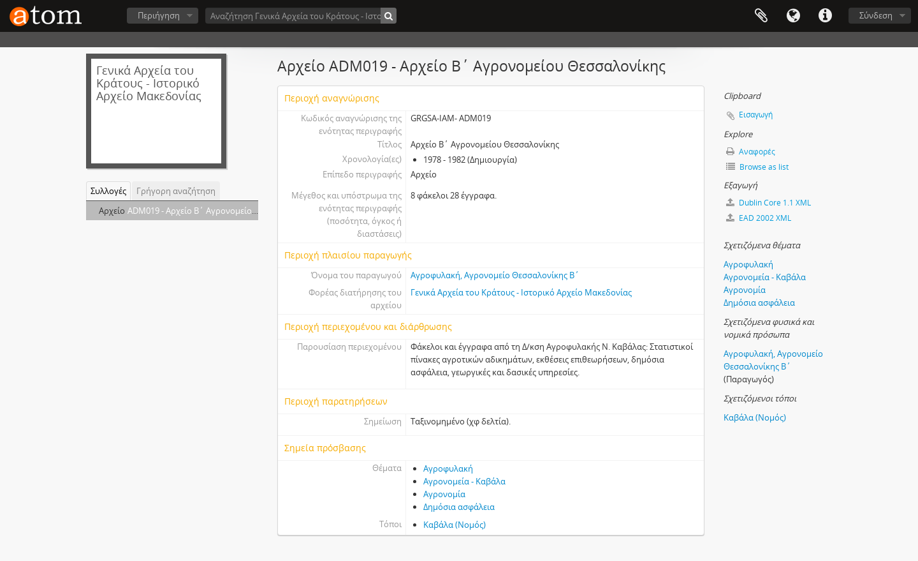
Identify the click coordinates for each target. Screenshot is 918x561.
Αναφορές (750, 151)
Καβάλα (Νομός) (454, 524)
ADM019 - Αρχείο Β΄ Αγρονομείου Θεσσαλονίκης (220, 210)
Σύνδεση (875, 15)
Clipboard (761, 16)
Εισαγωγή (756, 114)
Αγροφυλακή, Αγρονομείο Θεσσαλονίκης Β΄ (495, 275)
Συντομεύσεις (825, 16)
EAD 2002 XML (758, 218)
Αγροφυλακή (448, 468)
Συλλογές (108, 191)
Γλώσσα (793, 16)
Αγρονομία (444, 494)
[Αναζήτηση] (389, 16)
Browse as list (757, 166)
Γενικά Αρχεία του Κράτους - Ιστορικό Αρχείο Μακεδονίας (521, 292)
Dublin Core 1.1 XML (768, 202)
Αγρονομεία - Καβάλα (464, 481)
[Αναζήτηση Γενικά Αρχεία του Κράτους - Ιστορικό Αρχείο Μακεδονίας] (301, 16)
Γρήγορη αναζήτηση (175, 191)
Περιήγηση (159, 15)
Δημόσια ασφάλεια (459, 506)
